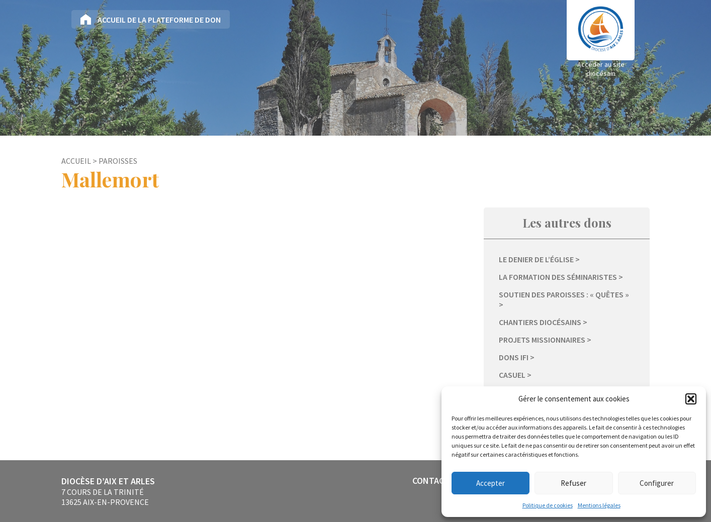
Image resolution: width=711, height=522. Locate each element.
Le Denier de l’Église (536, 259)
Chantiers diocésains (540, 322)
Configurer (657, 483)
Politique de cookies (547, 505)
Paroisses (118, 161)
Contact (431, 480)
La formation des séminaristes (558, 277)
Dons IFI (513, 357)
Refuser (573, 483)
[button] (691, 399)
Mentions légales (599, 505)
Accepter (490, 483)
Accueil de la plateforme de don (159, 20)
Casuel (512, 375)
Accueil (76, 161)
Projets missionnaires (542, 340)
